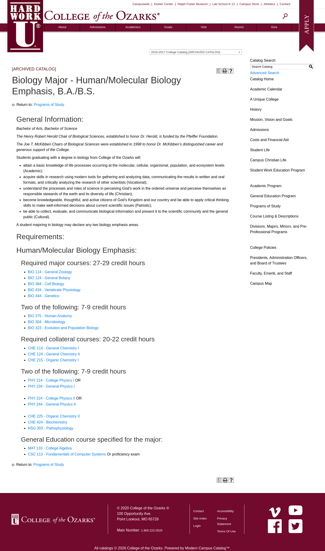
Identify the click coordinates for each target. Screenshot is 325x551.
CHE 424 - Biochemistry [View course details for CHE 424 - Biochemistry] (47, 422)
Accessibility (225, 511)
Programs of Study (49, 105)
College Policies (263, 247)
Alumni (239, 27)
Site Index (200, 518)
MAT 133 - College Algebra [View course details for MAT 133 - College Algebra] (50, 448)
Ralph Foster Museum (193, 4)
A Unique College (264, 99)
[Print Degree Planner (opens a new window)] (218, 70)
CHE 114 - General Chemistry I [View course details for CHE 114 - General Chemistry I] (53, 348)
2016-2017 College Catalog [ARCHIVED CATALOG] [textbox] (185, 52)
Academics (132, 27)
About (62, 27)
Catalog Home (262, 79)
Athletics (269, 4)
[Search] (285, 16)
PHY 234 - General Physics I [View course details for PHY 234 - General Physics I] (51, 386)
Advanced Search (264, 73)
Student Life (260, 150)
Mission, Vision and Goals (271, 120)
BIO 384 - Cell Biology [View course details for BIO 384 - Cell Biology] (46, 284)
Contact (285, 4)
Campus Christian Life (268, 160)
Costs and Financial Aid (269, 140)
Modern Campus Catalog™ (207, 548)
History (256, 109)
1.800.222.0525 (152, 530)
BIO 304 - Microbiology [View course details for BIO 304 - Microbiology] (46, 322)
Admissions (97, 27)
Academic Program (265, 186)
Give (274, 27)
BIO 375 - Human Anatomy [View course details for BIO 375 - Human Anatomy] (50, 316)
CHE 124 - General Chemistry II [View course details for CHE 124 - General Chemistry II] (54, 354)
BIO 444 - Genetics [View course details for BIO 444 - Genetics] (43, 296)
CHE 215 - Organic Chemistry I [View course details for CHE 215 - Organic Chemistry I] (53, 360)
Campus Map (261, 283)
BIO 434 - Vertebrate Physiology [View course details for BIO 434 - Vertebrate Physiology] (54, 290)
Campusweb (140, 4)
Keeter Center (163, 4)
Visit (203, 27)
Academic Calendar (266, 89)
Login (197, 526)
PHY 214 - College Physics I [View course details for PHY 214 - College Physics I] (51, 380)
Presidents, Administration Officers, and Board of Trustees (278, 260)
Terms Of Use (226, 531)
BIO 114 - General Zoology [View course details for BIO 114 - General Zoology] (50, 272)
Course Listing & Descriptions (274, 216)
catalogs (106, 548)
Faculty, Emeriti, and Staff (271, 273)
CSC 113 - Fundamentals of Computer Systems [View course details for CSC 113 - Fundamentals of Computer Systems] (67, 454)
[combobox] (196, 52)
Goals (168, 27)
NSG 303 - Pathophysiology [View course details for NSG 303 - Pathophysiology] (50, 428)
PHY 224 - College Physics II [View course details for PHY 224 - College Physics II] (51, 398)
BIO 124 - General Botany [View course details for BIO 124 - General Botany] (49, 278)
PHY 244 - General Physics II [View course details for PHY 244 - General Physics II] (52, 404)
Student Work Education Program (277, 170)
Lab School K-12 (223, 4)
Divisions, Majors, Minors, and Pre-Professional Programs (278, 229)
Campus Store (249, 4)
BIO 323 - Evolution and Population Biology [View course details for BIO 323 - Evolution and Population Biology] (63, 328)
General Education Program (273, 196)
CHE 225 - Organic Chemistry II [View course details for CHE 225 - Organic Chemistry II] (54, 416)
